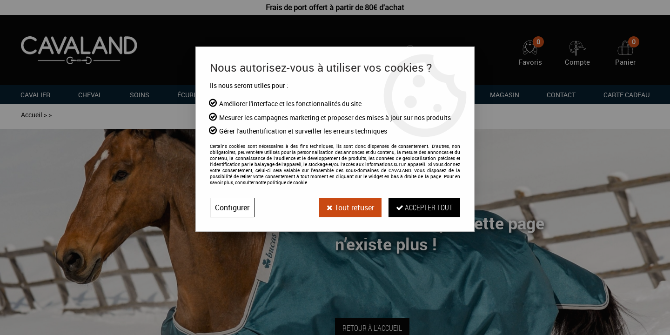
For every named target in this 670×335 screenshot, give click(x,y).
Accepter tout (424, 207)
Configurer (232, 207)
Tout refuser (350, 207)
